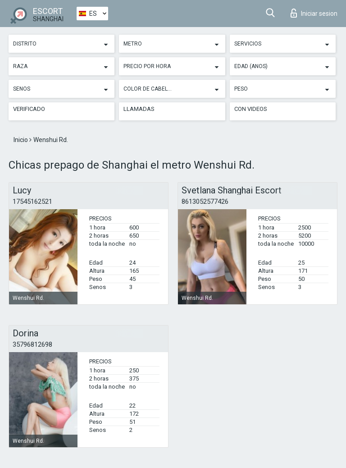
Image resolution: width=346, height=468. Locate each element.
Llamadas (139, 109)
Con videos (250, 109)
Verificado (29, 109)
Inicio (21, 139)
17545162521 (32, 201)
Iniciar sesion (314, 13)
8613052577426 (205, 201)
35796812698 (32, 344)
